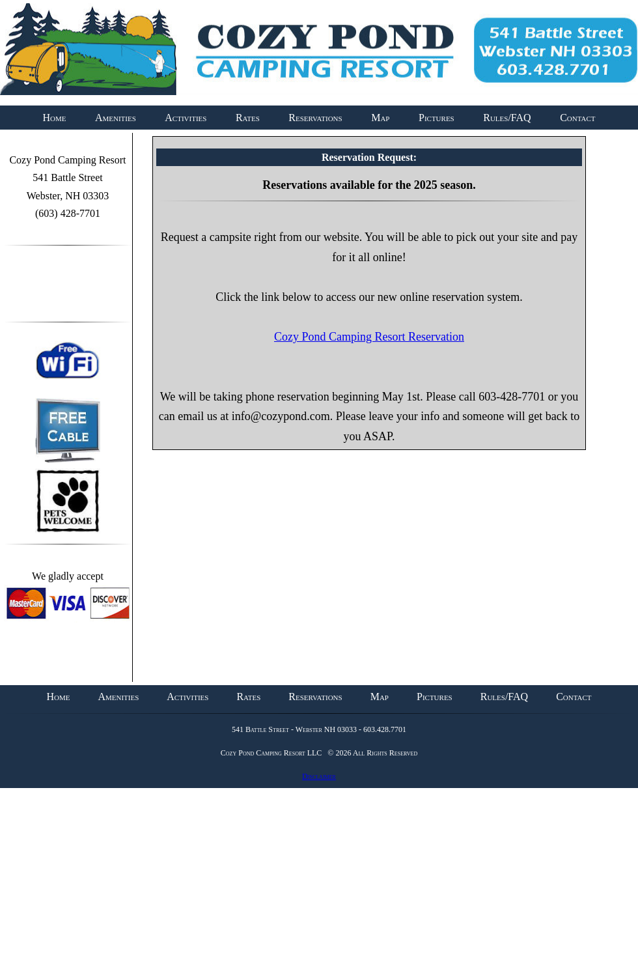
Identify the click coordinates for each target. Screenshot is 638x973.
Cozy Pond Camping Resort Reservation (369, 336)
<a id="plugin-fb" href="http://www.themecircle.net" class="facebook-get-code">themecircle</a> (67, 289)
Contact (577, 117)
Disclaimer (319, 776)
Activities (185, 117)
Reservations (315, 117)
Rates (248, 117)
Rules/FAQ (507, 117)
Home (54, 117)
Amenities (115, 117)
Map (380, 117)
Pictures (436, 117)
